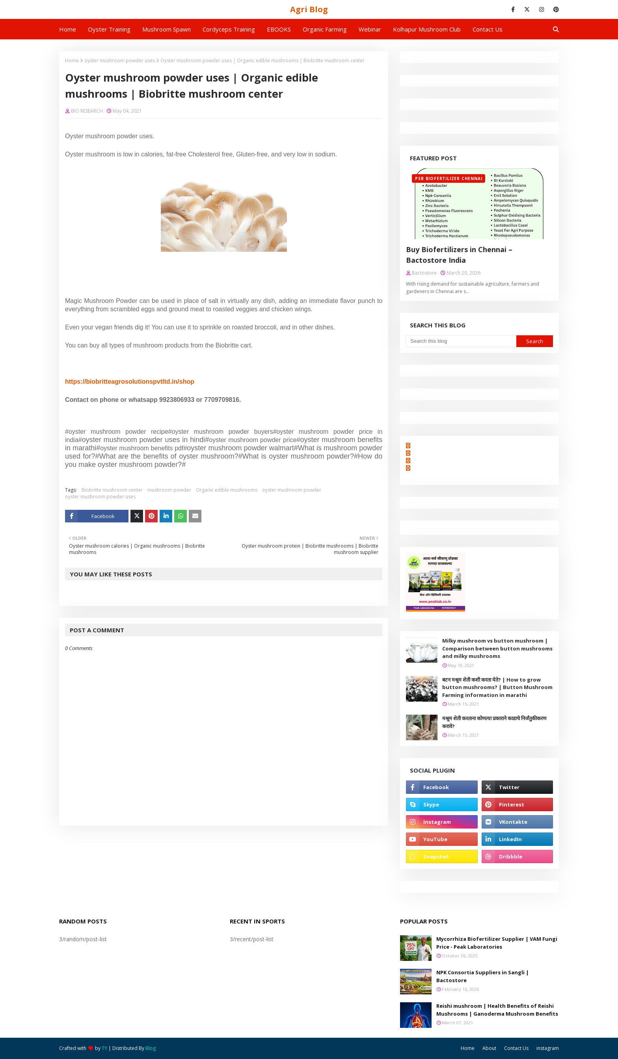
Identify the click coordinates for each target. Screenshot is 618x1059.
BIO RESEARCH (87, 111)
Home (72, 60)
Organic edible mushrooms (226, 490)
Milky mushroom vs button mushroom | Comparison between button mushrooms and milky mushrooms (497, 648)
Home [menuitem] (67, 29)
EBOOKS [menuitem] (279, 29)
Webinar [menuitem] (370, 29)
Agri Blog (309, 9)
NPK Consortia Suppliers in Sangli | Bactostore (482, 976)
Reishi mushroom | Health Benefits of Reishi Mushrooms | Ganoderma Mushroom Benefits (497, 1009)
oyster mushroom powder (291, 490)
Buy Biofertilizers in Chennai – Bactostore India (459, 255)
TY (104, 1048)
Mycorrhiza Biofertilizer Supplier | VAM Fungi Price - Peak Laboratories (496, 942)
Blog (150, 1048)
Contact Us (516, 1048)
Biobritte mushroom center (112, 490)
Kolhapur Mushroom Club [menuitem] (427, 29)
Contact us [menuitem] (488, 29)
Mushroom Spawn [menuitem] (166, 29)
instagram (547, 1048)
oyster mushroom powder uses (119, 60)
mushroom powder (169, 490)
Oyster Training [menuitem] (109, 29)
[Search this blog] (461, 341)
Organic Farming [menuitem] (325, 29)
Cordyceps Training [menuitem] (229, 29)
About (489, 1048)
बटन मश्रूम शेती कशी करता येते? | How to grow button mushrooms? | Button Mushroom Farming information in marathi (497, 687)
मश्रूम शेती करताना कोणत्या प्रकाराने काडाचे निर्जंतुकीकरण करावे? (494, 722)
